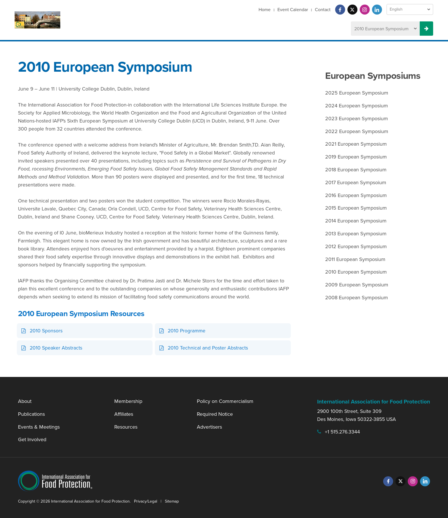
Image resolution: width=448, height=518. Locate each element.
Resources (125, 427)
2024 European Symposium (356, 105)
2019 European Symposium (356, 156)
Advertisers (209, 427)
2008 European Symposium (356, 297)
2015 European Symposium (356, 208)
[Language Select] (410, 9)
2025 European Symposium (356, 93)
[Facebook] (340, 10)
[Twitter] (352, 10)
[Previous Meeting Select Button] (426, 28)
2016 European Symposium (356, 195)
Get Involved (32, 439)
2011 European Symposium (355, 259)
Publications (31, 414)
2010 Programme (186, 330)
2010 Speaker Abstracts (56, 348)
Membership (128, 401)
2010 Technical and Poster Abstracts (208, 348)
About (24, 401)
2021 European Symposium (356, 144)
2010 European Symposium (356, 272)
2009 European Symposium (356, 284)
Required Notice (215, 414)
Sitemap (172, 501)
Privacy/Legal (145, 501)
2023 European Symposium (356, 118)
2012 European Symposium (356, 246)
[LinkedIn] (377, 10)
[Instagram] (365, 10)
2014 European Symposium (356, 220)
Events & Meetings (39, 427)
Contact (323, 9)
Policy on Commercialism (225, 401)
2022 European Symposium (356, 131)
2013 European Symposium (356, 233)
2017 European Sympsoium (355, 182)
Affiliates (123, 414)
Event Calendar (292, 9)
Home (265, 9)
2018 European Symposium (356, 169)
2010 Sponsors (46, 330)
